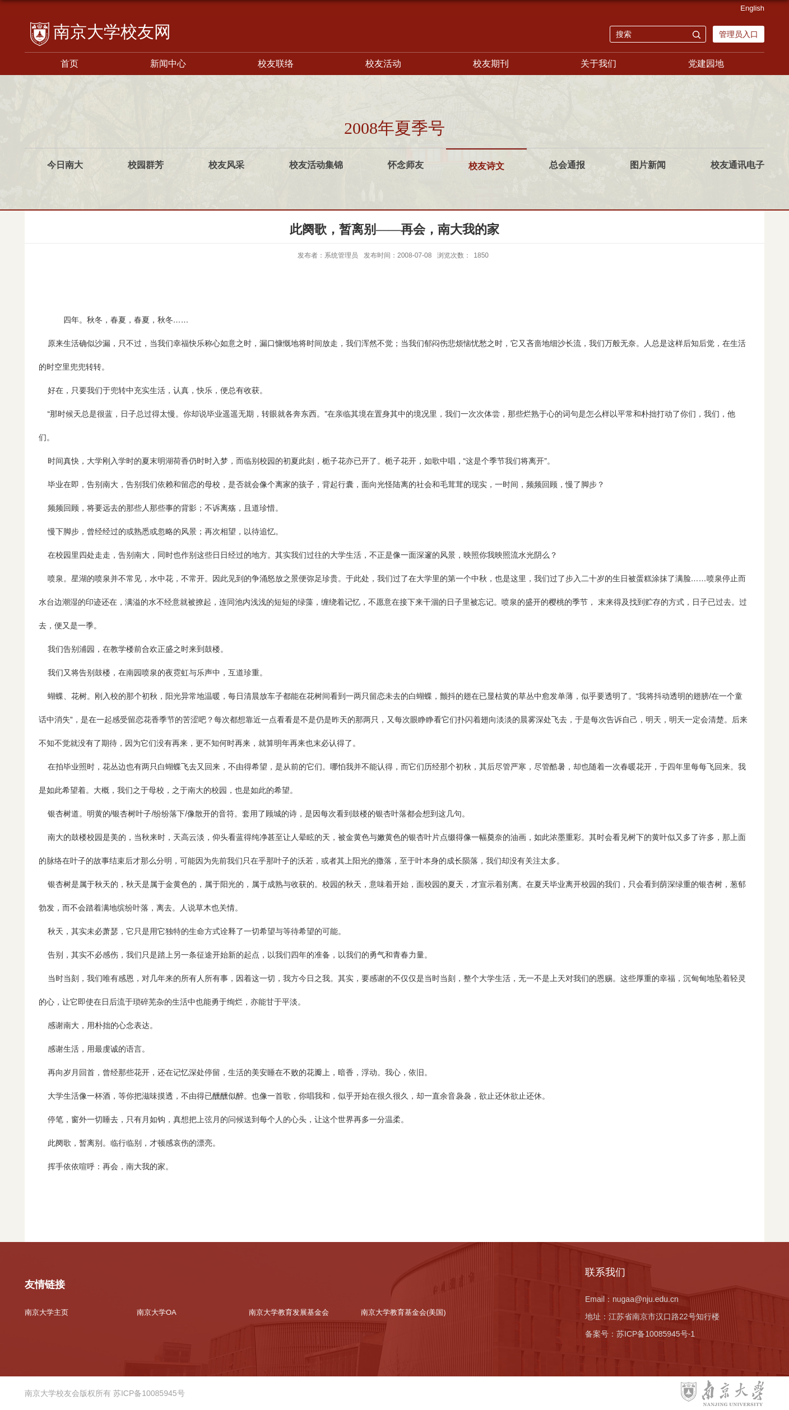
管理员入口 (738, 34)
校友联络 (276, 63)
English (752, 8)
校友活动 (383, 63)
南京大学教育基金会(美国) (403, 1312)
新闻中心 (168, 63)
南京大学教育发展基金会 (289, 1312)
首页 (69, 63)
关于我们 (598, 63)
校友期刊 (491, 63)
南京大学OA (157, 1312)
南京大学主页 (46, 1312)
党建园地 (706, 63)
